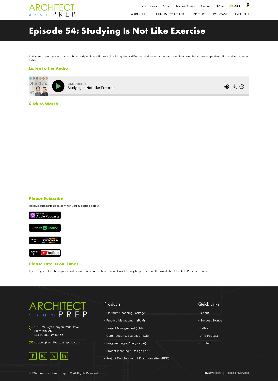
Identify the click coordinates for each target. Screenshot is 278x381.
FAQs (218, 6)
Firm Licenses (147, 6)
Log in (235, 6)
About (164, 6)
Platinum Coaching (169, 14)
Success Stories (183, 6)
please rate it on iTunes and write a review (88, 271)
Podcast (220, 14)
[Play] (59, 86)
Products (137, 14)
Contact (204, 6)
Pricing (199, 14)
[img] (241, 86)
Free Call (242, 14)
